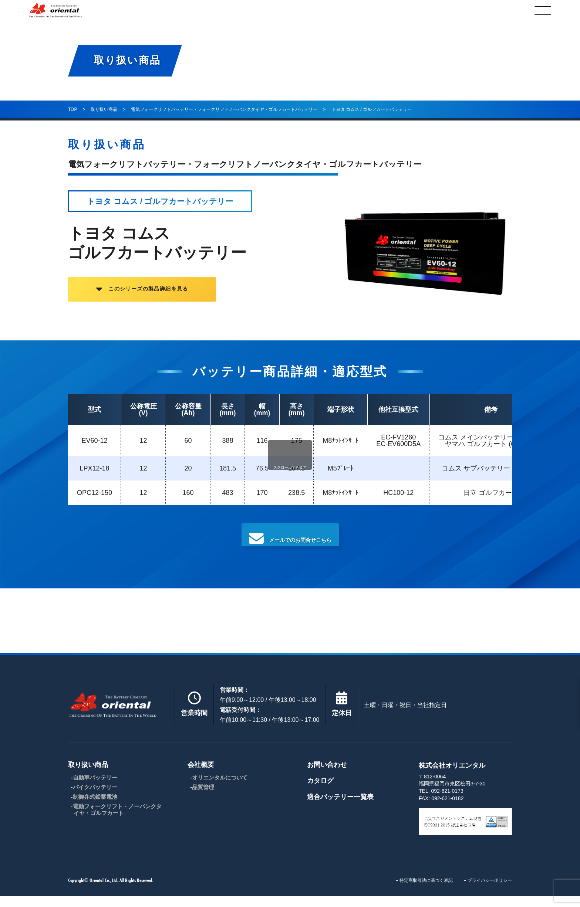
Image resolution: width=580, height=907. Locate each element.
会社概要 (278, 10)
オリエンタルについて (219, 788)
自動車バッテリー (95, 788)
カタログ (451, 10)
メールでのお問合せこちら (290, 541)
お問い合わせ (327, 775)
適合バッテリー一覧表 (340, 808)
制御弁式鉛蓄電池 (95, 808)
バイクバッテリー (95, 798)
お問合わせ (364, 10)
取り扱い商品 (189, 10)
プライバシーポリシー (490, 891)
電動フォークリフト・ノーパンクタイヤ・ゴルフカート (117, 820)
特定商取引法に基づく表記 (426, 891)
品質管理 (203, 798)
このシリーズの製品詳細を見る (171, 295)
